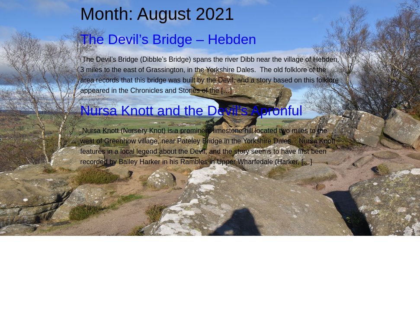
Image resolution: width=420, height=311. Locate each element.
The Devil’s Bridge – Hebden (168, 39)
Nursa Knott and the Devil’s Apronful (191, 110)
